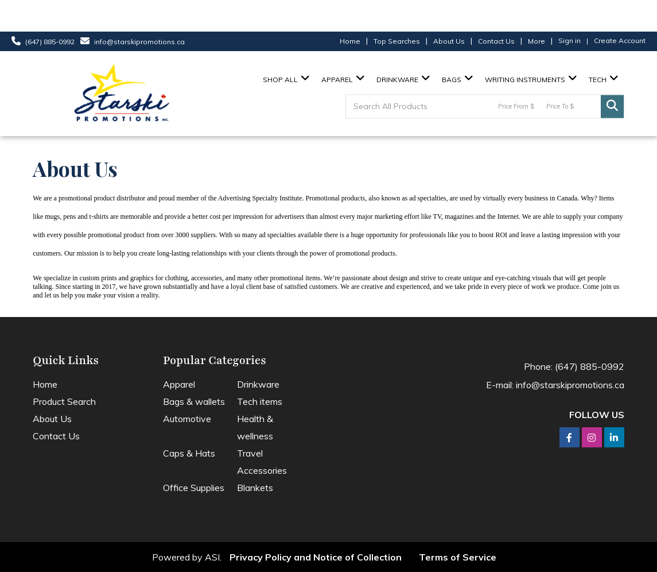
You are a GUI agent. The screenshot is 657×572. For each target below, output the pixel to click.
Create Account (620, 40)
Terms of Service (457, 557)
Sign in (569, 40)
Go (612, 106)
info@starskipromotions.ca (139, 41)
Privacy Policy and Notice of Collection (316, 557)
